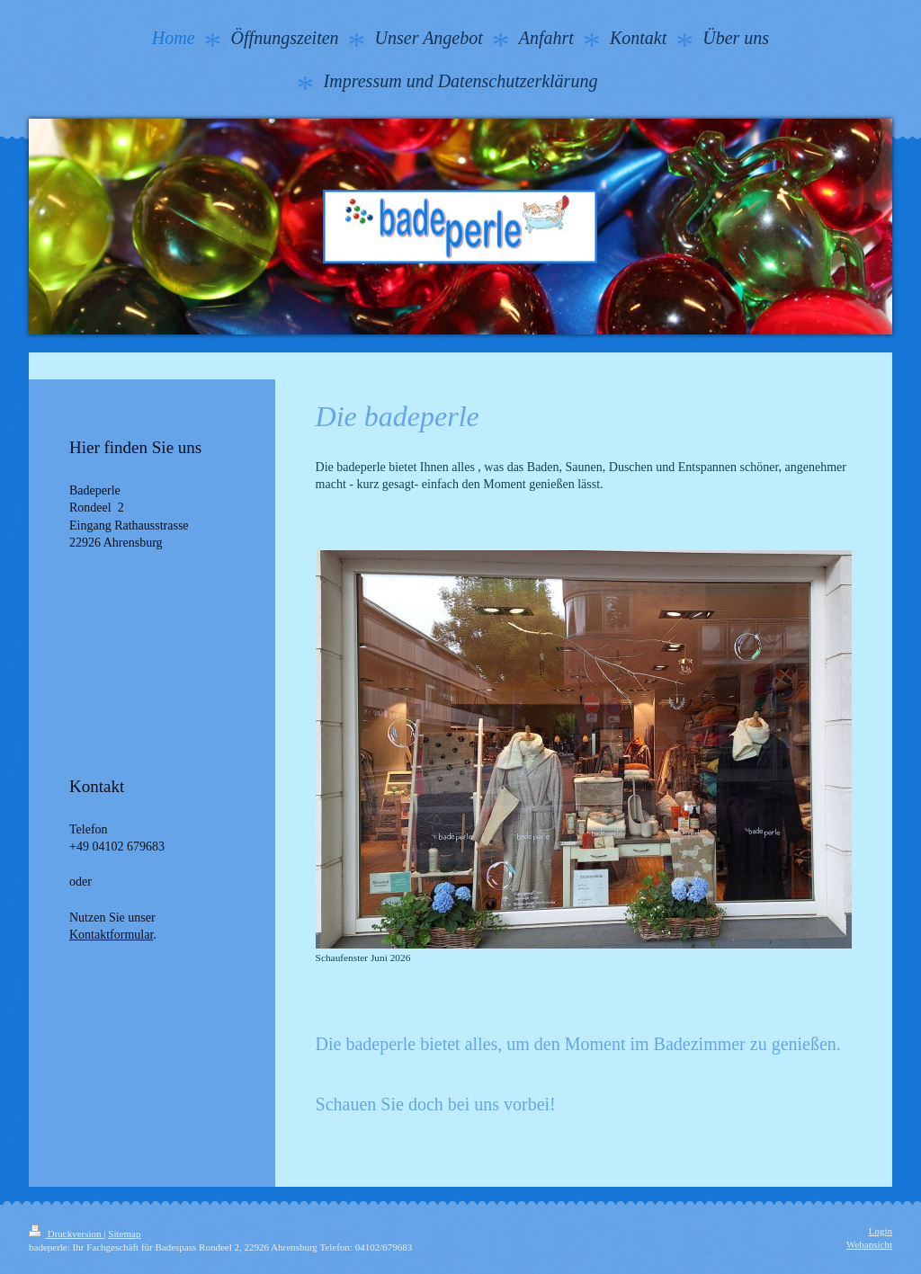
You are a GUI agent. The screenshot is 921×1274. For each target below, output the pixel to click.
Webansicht (869, 1244)
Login (880, 1230)
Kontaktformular (111, 934)
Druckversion (66, 1233)
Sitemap (124, 1233)
